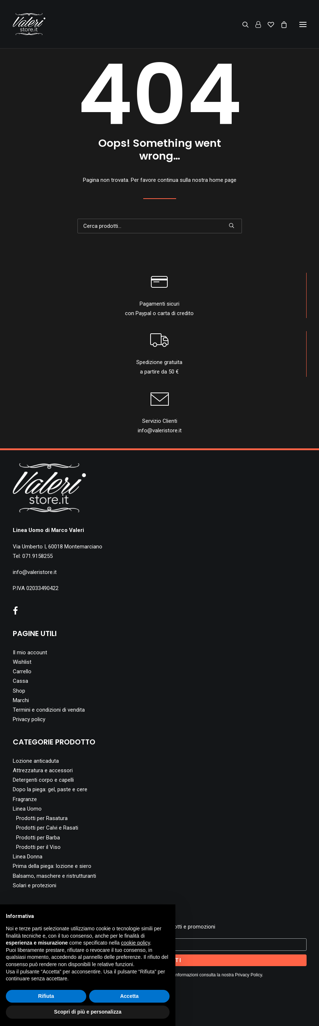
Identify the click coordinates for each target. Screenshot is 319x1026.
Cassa (20, 681)
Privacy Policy (248, 974)
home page (222, 180)
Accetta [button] (129, 996)
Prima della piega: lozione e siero (52, 866)
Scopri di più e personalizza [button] (87, 1012)
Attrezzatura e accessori (43, 770)
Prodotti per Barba (38, 837)
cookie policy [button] (135, 943)
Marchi (21, 700)
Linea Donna (27, 856)
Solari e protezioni (34, 885)
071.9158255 (37, 556)
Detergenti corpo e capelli (43, 780)
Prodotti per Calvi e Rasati (47, 827)
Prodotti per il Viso (38, 847)
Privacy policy (29, 719)
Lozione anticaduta (36, 761)
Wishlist (22, 662)
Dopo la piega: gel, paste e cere (50, 789)
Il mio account (30, 652)
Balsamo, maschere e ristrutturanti (54, 876)
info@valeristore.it (160, 430)
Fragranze (25, 799)
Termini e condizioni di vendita (49, 710)
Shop (19, 691)
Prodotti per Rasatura (42, 818)
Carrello (22, 671)
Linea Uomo (27, 808)
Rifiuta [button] (46, 996)
